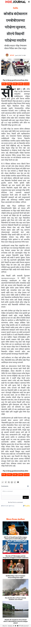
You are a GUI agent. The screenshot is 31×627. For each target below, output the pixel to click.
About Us (5, 624)
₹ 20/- (9, 84)
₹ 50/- (15, 84)
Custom (26, 84)
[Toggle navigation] (29, 1)
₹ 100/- (21, 84)
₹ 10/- (4, 84)
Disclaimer (10, 624)
